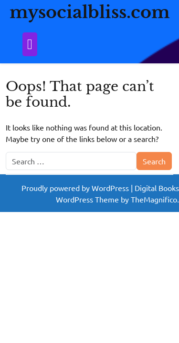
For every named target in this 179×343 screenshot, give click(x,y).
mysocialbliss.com (90, 12)
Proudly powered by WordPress (76, 187)
